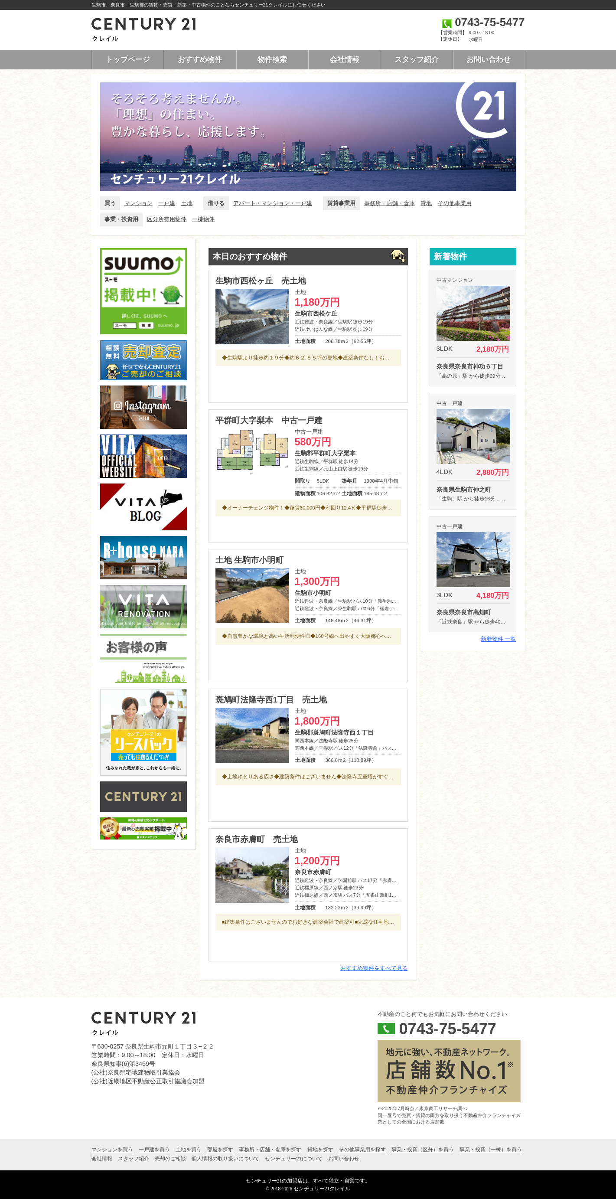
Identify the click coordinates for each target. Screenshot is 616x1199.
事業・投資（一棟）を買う (491, 1149)
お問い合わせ (488, 60)
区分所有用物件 (166, 219)
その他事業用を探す (362, 1149)
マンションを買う (112, 1149)
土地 (186, 203)
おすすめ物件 (200, 60)
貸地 (426, 203)
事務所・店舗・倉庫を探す (270, 1149)
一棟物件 (203, 219)
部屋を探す (220, 1149)
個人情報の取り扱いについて (225, 1158)
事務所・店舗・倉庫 (389, 203)
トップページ (128, 60)
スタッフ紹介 (416, 60)
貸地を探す (320, 1149)
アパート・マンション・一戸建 (272, 203)
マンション (138, 203)
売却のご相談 (170, 1158)
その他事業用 (455, 203)
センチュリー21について (294, 1158)
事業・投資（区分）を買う (422, 1149)
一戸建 (166, 203)
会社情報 (344, 60)
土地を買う (189, 1149)
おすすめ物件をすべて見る (374, 968)
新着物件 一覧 (498, 639)
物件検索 (272, 60)
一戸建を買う (154, 1149)
